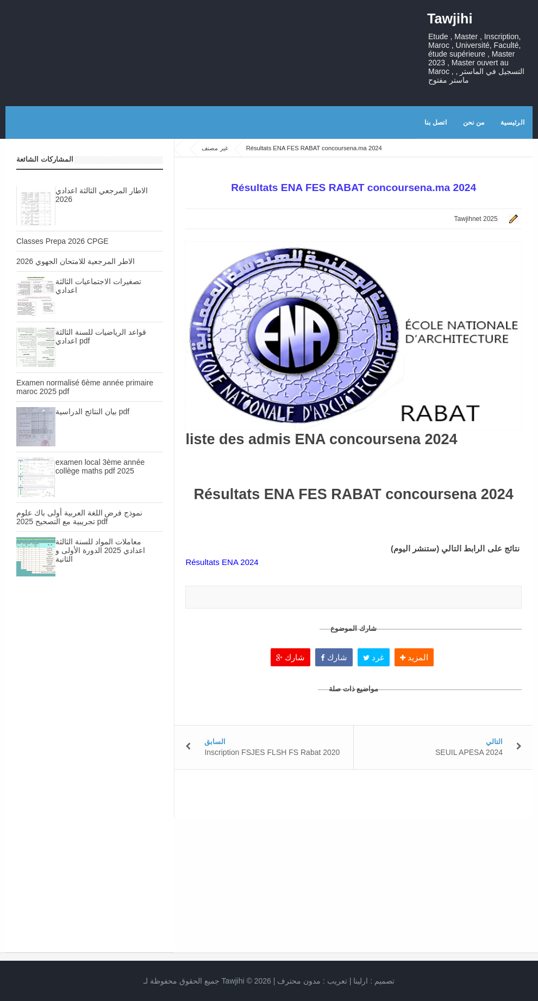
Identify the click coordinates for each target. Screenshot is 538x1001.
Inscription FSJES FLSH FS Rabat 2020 (272, 752)
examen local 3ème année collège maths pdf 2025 (100, 466)
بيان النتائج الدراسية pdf (92, 411)
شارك (290, 657)
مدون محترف (299, 981)
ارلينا (360, 981)
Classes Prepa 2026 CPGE (62, 241)
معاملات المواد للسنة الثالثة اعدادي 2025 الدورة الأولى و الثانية (100, 550)
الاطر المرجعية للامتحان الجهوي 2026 (75, 261)
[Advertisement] (89, 683)
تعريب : (312, 981)
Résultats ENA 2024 (221, 562)
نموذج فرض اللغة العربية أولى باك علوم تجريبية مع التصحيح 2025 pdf (79, 517)
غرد (373, 657)
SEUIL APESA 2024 (469, 752)
